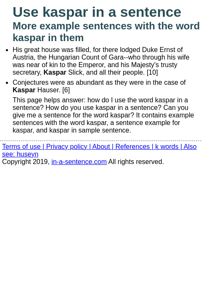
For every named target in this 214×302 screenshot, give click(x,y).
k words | (169, 146)
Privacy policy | (69, 146)
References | (135, 146)
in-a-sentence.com (79, 161)
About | (104, 146)
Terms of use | (24, 146)
